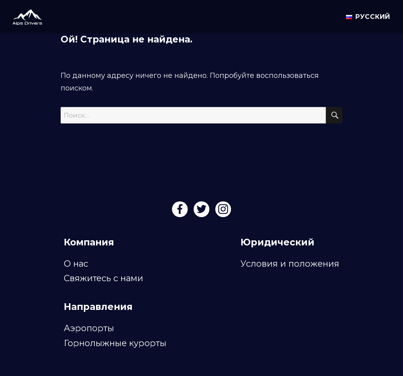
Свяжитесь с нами (103, 278)
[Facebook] (181, 211)
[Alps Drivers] (24, 15)
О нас (76, 263)
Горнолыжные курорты (115, 343)
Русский (368, 16)
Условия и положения (289, 263)
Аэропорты (89, 328)
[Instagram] (223, 211)
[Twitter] (202, 211)
